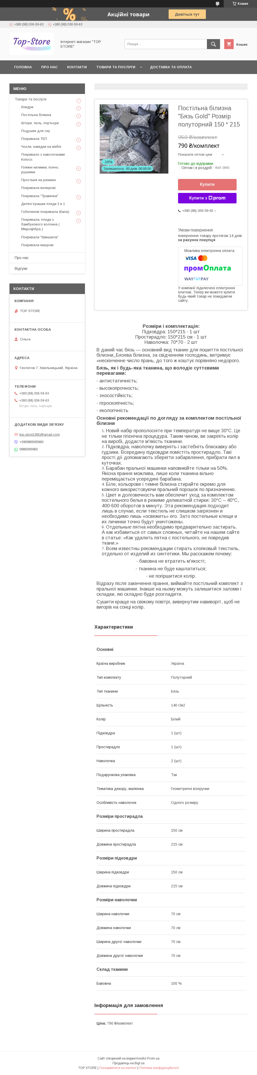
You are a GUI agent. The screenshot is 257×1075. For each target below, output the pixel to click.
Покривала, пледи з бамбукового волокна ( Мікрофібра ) (40, 224)
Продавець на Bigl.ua (128, 1063)
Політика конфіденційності (159, 1068)
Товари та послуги (115, 67)
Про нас (49, 67)
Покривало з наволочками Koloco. (43, 156)
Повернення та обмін (36, 81)
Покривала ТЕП (34, 139)
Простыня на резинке (38, 180)
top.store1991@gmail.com (39, 434)
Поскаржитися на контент (118, 1068)
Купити (207, 184)
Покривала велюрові (38, 188)
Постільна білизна (36, 115)
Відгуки (21, 268)
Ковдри (27, 107)
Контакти (77, 67)
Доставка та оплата (171, 67)
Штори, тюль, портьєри (40, 123)
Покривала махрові (37, 245)
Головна (23, 67)
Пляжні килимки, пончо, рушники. (40, 169)
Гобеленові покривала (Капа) (45, 212)
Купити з (207, 198)
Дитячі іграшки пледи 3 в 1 (43, 204)
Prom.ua (153, 1058)
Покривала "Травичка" (39, 196)
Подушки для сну (35, 131)
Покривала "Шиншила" (39, 237)
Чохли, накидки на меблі (41, 147)
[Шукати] (213, 44)
